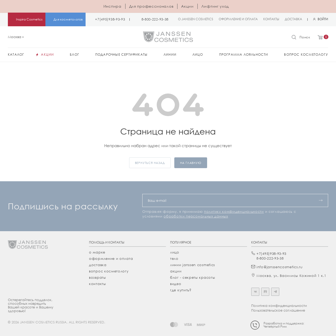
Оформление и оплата (111, 258)
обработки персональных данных (196, 216)
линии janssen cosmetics (192, 265)
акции (176, 271)
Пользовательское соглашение (278, 310)
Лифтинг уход (215, 6)
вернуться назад (150, 162)
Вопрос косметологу (109, 271)
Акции (187, 6)
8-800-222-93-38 (155, 19)
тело (174, 258)
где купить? (181, 290)
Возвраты (97, 277)
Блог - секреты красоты (192, 277)
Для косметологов (68, 19)
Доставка (98, 265)
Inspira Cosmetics (29, 19)
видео (175, 284)
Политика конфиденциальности (279, 305)
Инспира (112, 6)
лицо (174, 252)
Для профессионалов (151, 6)
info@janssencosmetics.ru (279, 267)
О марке (97, 252)
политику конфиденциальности (234, 211)
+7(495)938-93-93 (110, 19)
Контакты (97, 284)
